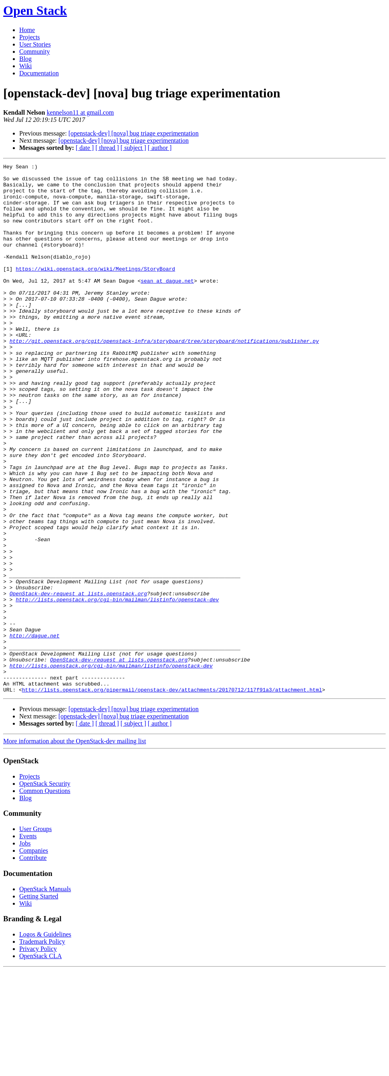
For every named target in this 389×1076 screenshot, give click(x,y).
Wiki (25, 66)
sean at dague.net (167, 304)
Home (27, 29)
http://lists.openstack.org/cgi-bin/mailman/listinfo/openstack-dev (117, 687)
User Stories (35, 44)
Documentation (39, 73)
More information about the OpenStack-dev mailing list (74, 846)
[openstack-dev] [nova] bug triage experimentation (134, 133)
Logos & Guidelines (45, 1040)
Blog (25, 58)
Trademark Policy (42, 1047)
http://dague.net (35, 730)
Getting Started (38, 1002)
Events (28, 941)
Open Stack (35, 10)
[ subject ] (133, 147)
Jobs (24, 949)
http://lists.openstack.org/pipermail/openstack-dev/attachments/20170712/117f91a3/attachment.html (172, 795)
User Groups (35, 934)
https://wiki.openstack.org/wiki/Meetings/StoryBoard (95, 290)
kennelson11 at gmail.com (80, 112)
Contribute (32, 963)
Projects (29, 37)
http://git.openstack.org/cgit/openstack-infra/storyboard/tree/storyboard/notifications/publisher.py (164, 376)
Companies (33, 956)
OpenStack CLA (40, 1061)
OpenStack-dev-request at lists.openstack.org (78, 680)
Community (34, 51)
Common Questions (45, 896)
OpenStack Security (45, 889)
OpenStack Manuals (45, 994)
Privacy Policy (38, 1054)
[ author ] (160, 147)
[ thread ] (107, 147)
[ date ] (85, 147)
